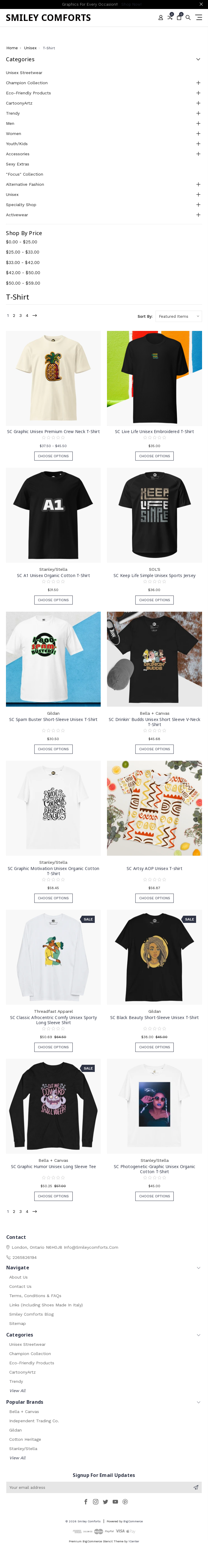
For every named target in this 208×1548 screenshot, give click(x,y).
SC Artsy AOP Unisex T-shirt (154, 868)
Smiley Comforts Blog (31, 1314)
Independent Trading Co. (34, 1420)
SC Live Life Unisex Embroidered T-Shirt (154, 431)
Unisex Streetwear (24, 72)
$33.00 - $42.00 (23, 262)
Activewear (17, 214)
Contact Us (20, 1286)
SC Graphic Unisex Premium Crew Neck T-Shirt (53, 431)
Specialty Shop (21, 204)
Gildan (15, 1430)
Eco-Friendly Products (28, 92)
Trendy (13, 113)
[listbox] (179, 316)
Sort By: (145, 316)
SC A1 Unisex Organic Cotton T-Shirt (53, 575)
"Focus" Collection (24, 174)
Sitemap (17, 1323)
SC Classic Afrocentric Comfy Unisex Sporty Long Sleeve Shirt (53, 1020)
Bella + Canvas (24, 1411)
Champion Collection (27, 82)
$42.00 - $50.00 (23, 272)
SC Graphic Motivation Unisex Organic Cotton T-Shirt (54, 871)
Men (10, 123)
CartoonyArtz (19, 103)
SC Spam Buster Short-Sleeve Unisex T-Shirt (53, 719)
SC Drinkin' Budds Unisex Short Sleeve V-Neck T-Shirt (154, 722)
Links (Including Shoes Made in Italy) (46, 1304)
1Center (133, 1541)
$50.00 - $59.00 (23, 283)
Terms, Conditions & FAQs (35, 1295)
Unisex (12, 194)
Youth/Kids (17, 143)
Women (13, 133)
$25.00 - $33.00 (22, 252)
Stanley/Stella (23, 1448)
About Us (18, 1277)
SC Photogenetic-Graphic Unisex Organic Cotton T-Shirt (154, 1169)
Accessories (18, 153)
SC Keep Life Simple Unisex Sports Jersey (154, 575)
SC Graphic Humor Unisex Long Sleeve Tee (53, 1166)
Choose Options (53, 456)
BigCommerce (133, 1521)
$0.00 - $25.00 (21, 242)
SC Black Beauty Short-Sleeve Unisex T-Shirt (154, 1017)
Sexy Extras (17, 164)
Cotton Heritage (25, 1439)
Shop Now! (131, 4)
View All (17, 1390)
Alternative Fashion (25, 184)
